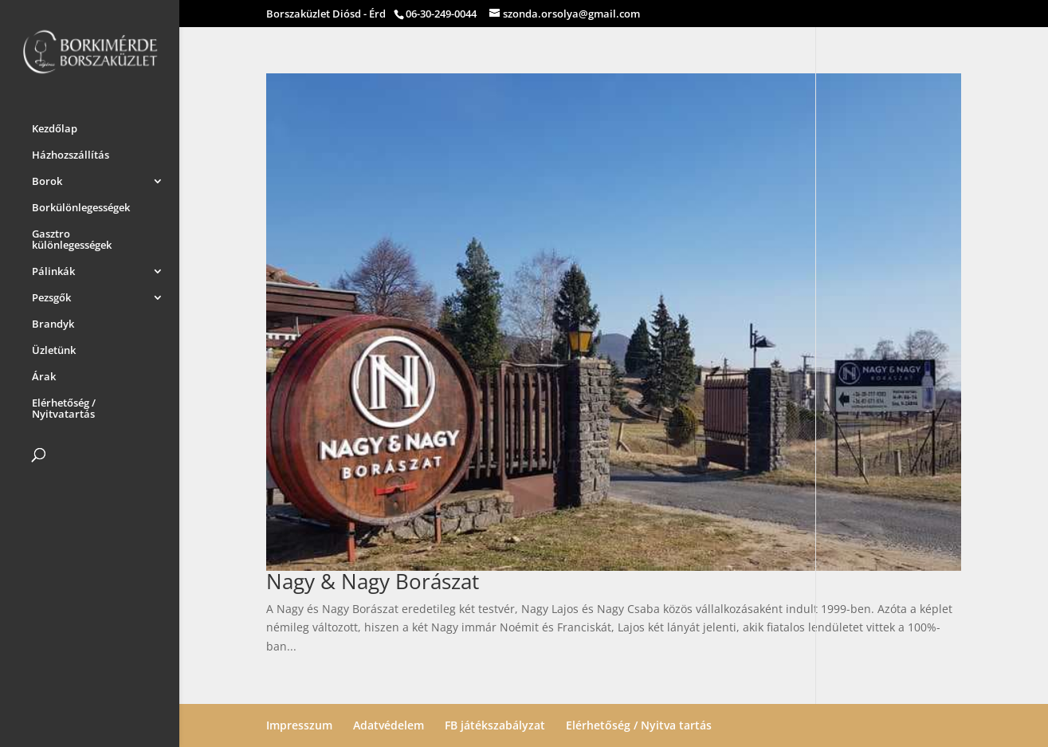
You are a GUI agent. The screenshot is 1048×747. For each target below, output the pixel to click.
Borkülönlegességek (81, 205)
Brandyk (53, 321)
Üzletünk (54, 347)
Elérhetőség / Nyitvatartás (64, 406)
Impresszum (299, 725)
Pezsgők (51, 295)
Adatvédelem (388, 725)
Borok (47, 178)
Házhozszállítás (70, 152)
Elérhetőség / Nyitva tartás (639, 725)
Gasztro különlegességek (72, 237)
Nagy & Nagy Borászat (372, 581)
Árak (44, 374)
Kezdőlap (54, 126)
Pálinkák (53, 268)
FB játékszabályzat (495, 725)
